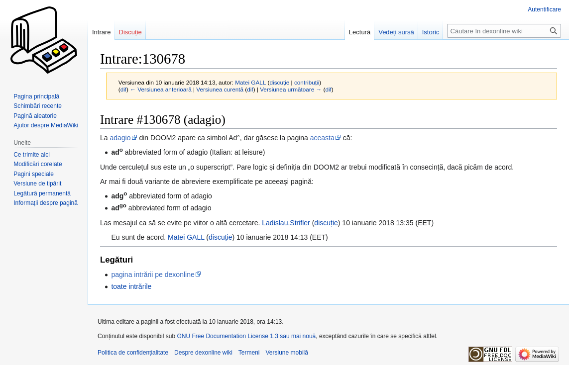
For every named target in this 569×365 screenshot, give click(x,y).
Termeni (249, 352)
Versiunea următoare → (291, 89)
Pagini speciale (33, 174)
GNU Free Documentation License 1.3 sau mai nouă (246, 336)
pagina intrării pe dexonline (152, 274)
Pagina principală (36, 96)
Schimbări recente (37, 105)
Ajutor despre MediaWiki (45, 125)
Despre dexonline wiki (203, 352)
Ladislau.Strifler (286, 223)
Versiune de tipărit (37, 183)
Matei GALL (186, 237)
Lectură (359, 32)
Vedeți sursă (396, 32)
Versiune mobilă (287, 352)
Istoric (431, 32)
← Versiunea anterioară (160, 89)
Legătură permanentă (42, 193)
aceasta (322, 138)
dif (123, 89)
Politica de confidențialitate (133, 352)
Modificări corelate (37, 164)
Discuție (130, 32)
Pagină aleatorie (35, 115)
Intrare (101, 32)
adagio (120, 138)
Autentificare (544, 9)
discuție (280, 82)
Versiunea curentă (219, 89)
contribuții (306, 82)
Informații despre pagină (45, 202)
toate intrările (131, 286)
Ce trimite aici (31, 154)
